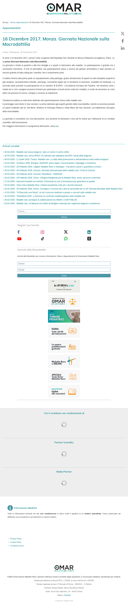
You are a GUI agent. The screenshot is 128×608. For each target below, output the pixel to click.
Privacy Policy (16, 539)
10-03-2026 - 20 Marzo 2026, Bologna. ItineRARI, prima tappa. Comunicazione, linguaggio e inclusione (50, 163)
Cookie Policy (15, 542)
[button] (123, 34)
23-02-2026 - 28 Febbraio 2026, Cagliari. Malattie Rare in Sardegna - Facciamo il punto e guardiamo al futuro (52, 167)
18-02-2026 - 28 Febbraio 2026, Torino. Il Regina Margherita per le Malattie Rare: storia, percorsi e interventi (52, 178)
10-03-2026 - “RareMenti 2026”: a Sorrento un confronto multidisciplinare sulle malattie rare (44, 196)
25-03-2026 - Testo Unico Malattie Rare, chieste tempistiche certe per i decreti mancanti (43, 185)
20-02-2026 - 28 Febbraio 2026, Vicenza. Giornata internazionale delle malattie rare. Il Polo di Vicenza (49, 170)
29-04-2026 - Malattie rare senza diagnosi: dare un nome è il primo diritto (36, 152)
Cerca (64, 217)
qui (57, 126)
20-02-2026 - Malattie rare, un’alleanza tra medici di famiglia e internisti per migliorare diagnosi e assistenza (52, 203)
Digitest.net (68, 601)
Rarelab (67, 595)
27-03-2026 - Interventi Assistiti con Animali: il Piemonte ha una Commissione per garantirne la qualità (49, 181)
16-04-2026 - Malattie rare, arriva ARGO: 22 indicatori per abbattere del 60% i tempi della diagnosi (47, 156)
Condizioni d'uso (17, 546)
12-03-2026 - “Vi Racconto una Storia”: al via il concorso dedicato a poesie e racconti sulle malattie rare (50, 192)
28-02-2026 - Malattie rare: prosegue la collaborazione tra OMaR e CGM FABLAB (40, 200)
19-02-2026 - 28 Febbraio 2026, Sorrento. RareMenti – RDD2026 (33, 174)
